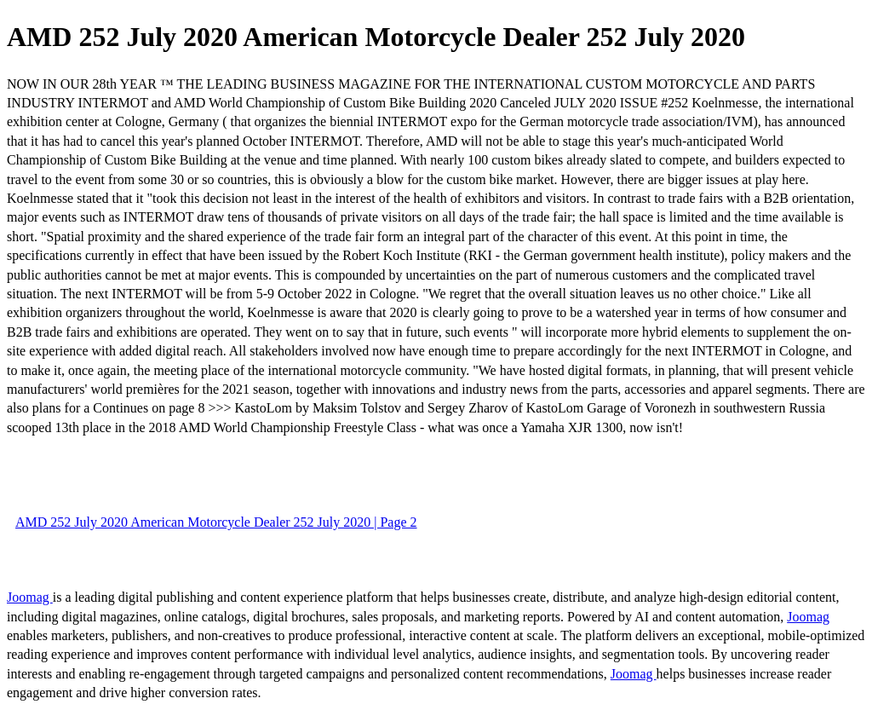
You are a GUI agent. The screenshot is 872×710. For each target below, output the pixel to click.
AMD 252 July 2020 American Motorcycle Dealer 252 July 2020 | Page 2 (216, 522)
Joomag (30, 597)
